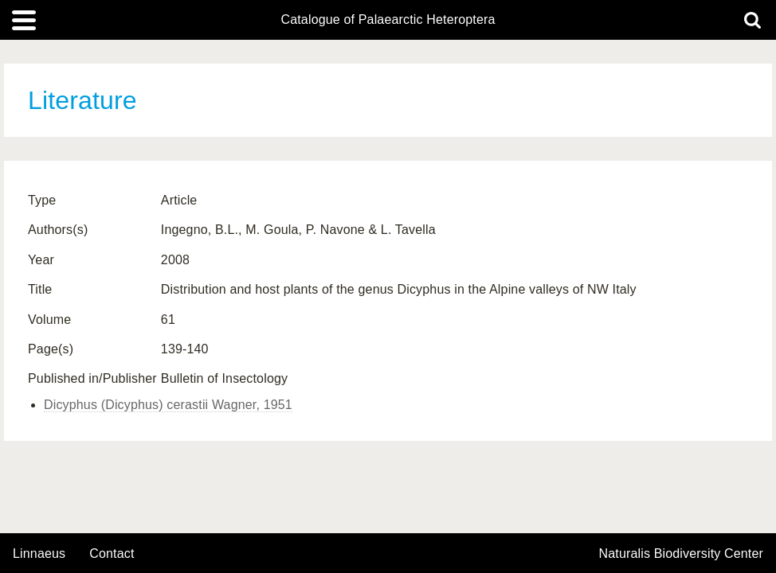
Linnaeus (39, 554)
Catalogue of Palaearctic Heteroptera (387, 20)
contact (111, 553)
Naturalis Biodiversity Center (681, 554)
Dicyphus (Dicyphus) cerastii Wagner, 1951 (168, 404)
